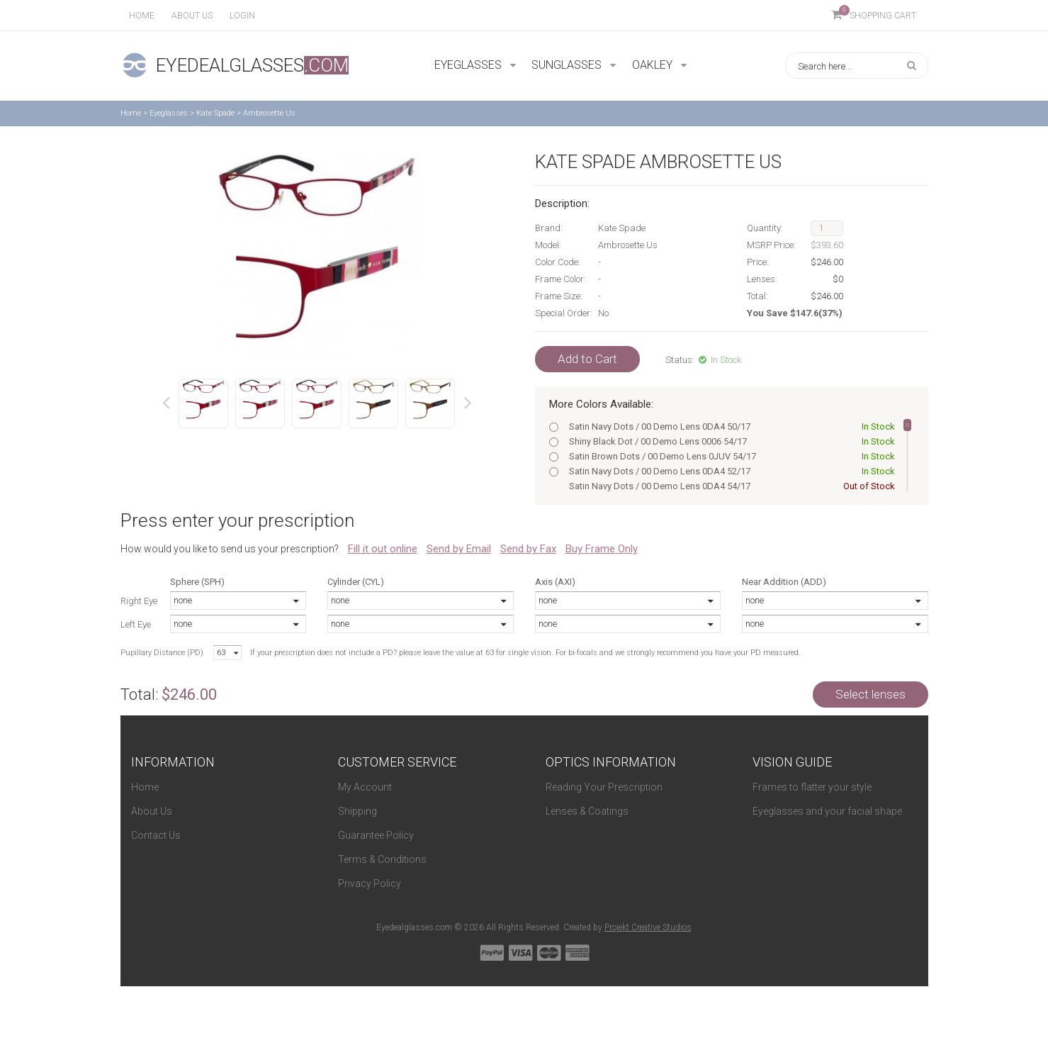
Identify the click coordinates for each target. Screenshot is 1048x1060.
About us (192, 16)
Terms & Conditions (382, 859)
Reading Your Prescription (604, 787)
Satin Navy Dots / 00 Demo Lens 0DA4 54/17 (729, 486)
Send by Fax (528, 548)
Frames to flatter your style (812, 787)
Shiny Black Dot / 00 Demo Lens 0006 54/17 (729, 441)
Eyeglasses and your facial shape (827, 811)
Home (141, 16)
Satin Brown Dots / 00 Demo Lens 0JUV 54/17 (729, 456)
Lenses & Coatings (587, 811)
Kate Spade (215, 113)
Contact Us (156, 835)
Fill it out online (382, 548)
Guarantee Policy (376, 835)
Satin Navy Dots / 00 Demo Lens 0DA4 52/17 (729, 471)
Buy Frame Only (601, 548)
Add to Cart (587, 359)
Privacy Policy (369, 883)
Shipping (357, 811)
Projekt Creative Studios (648, 927)
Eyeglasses (169, 113)
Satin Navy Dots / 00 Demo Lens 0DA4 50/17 (729, 426)
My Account (365, 787)
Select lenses (870, 694)
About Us (151, 811)
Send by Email (459, 548)
